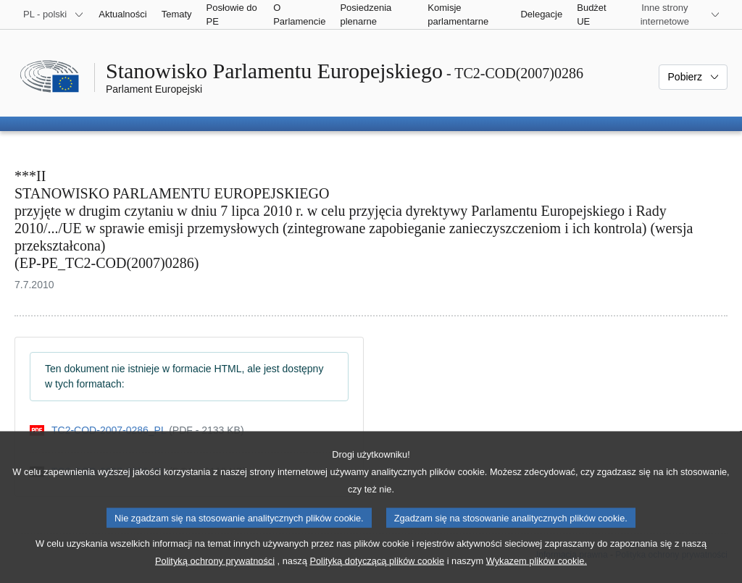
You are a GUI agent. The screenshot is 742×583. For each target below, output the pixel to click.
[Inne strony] (674, 14)
